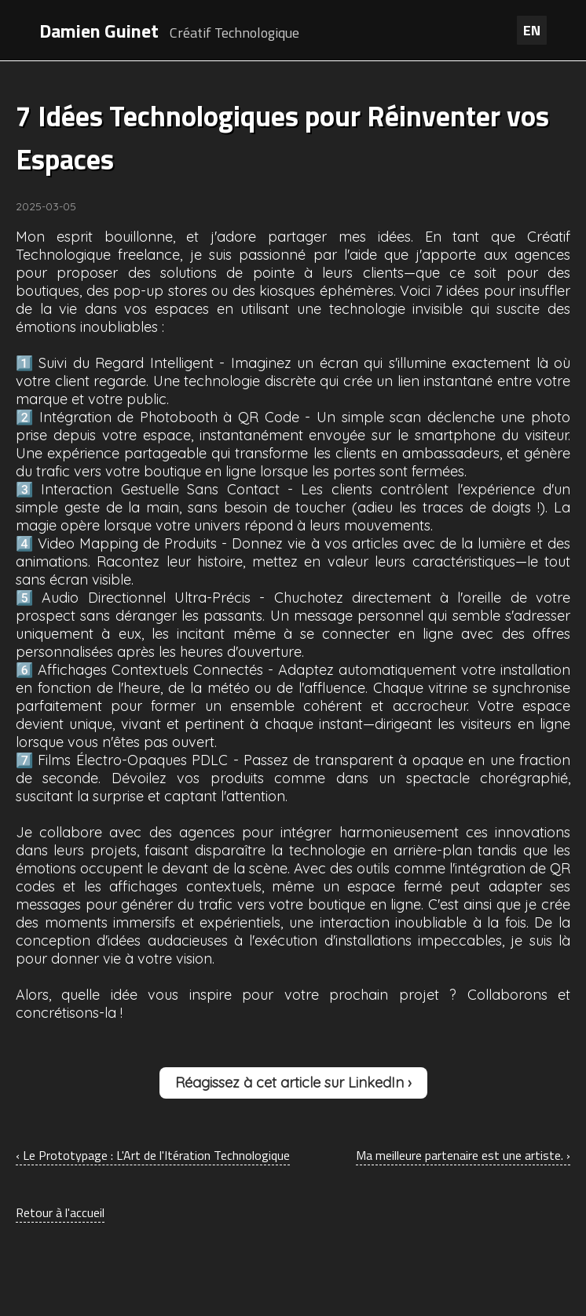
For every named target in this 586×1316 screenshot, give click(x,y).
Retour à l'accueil (60, 1212)
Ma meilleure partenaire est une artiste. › (463, 1155)
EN (531, 30)
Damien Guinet (99, 30)
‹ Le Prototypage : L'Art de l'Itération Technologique (153, 1155)
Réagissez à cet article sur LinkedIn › (293, 1083)
